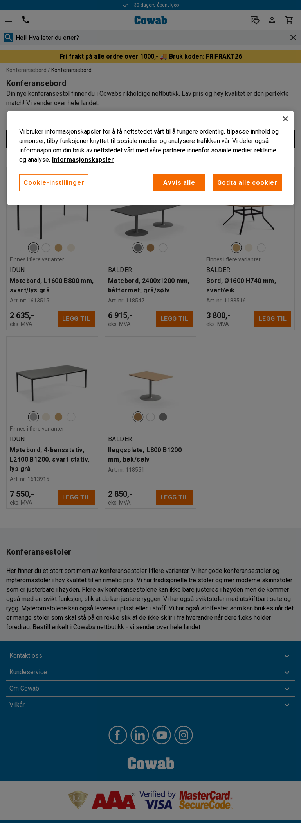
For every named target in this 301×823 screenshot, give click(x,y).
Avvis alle (179, 182)
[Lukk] (285, 119)
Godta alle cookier (247, 182)
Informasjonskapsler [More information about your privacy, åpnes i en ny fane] (83, 159)
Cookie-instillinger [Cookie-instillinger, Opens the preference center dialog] (53, 182)
